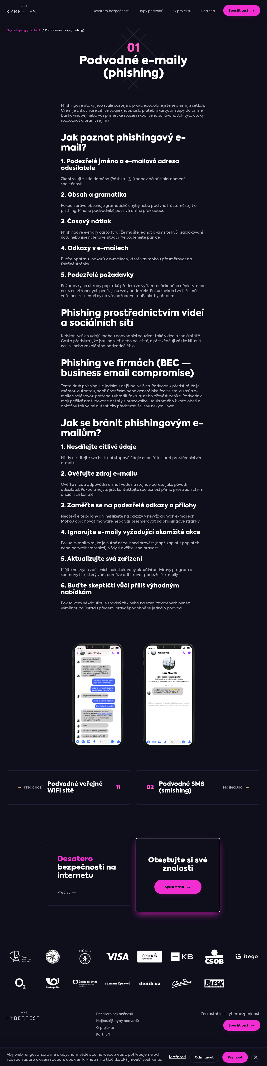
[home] (23, 9)
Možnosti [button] (177, 1057)
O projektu (182, 11)
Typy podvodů (151, 11)
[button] (204, 1057)
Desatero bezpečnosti (111, 11)
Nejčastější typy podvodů (24, 30)
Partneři (208, 11)
